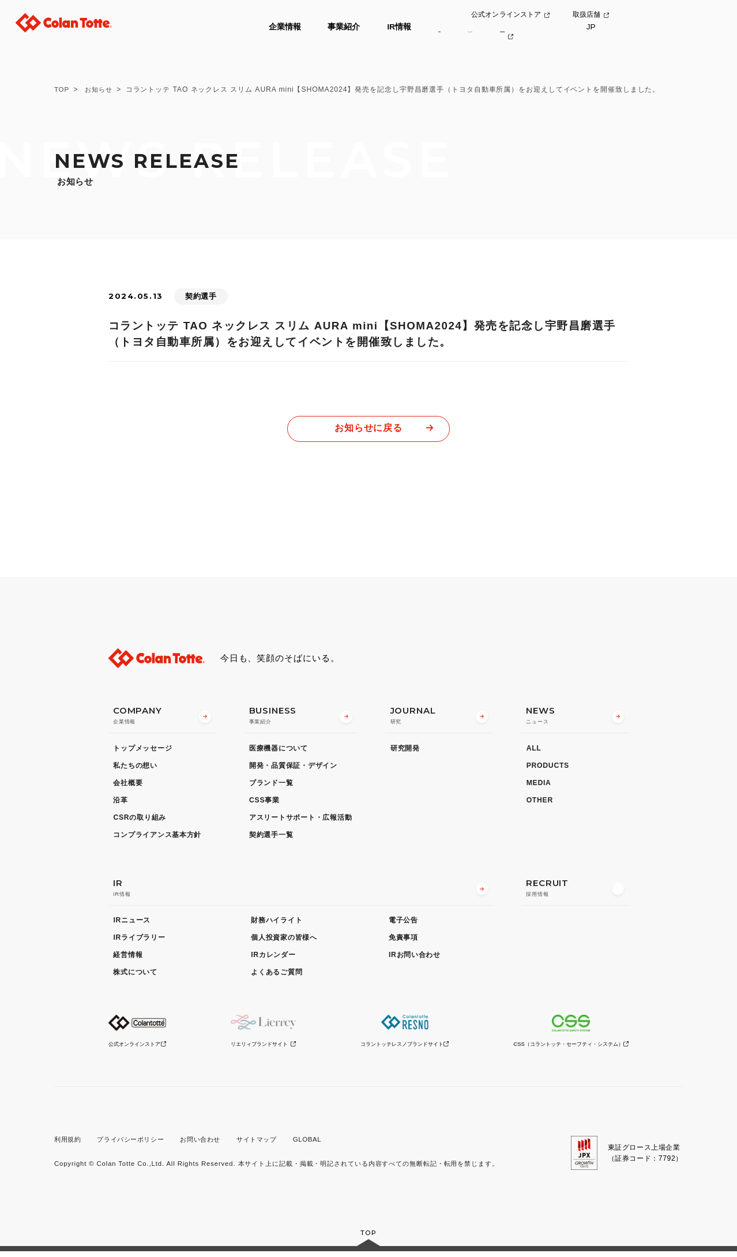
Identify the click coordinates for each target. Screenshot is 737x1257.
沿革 (120, 803)
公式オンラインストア (576, 16)
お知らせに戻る (368, 428)
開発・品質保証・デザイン (293, 768)
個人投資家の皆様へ (284, 941)
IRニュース (132, 924)
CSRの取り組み (139, 820)
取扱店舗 (659, 16)
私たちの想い (135, 768)
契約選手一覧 (271, 838)
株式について (135, 975)
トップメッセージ (142, 751)
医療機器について (278, 751)
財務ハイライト (276, 924)
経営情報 (127, 958)
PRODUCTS (548, 768)
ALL (534, 751)
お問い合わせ (210, 1143)
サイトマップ (270, 1143)
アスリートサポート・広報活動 (300, 820)
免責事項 (403, 941)
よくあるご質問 (276, 975)
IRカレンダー (273, 958)
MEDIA (539, 786)
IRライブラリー (139, 941)
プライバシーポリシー (136, 1143)
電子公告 (403, 924)
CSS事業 (264, 803)
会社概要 (127, 786)
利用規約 (68, 1143)
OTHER (540, 803)
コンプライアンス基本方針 (157, 838)
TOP (62, 89)
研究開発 (405, 751)
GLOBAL (324, 1143)
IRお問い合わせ (415, 958)
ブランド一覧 (271, 786)
